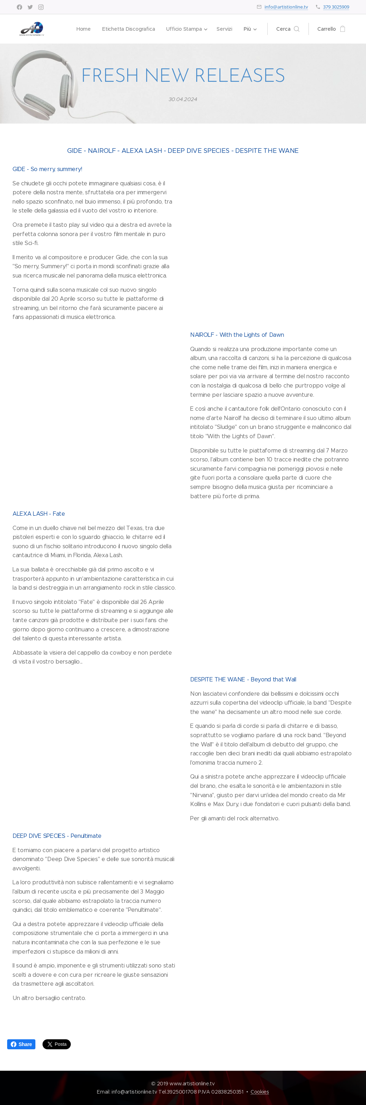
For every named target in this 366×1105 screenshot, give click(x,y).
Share (21, 1044)
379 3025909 (336, 7)
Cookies (260, 1092)
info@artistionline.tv (286, 7)
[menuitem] (83, 29)
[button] (287, 29)
